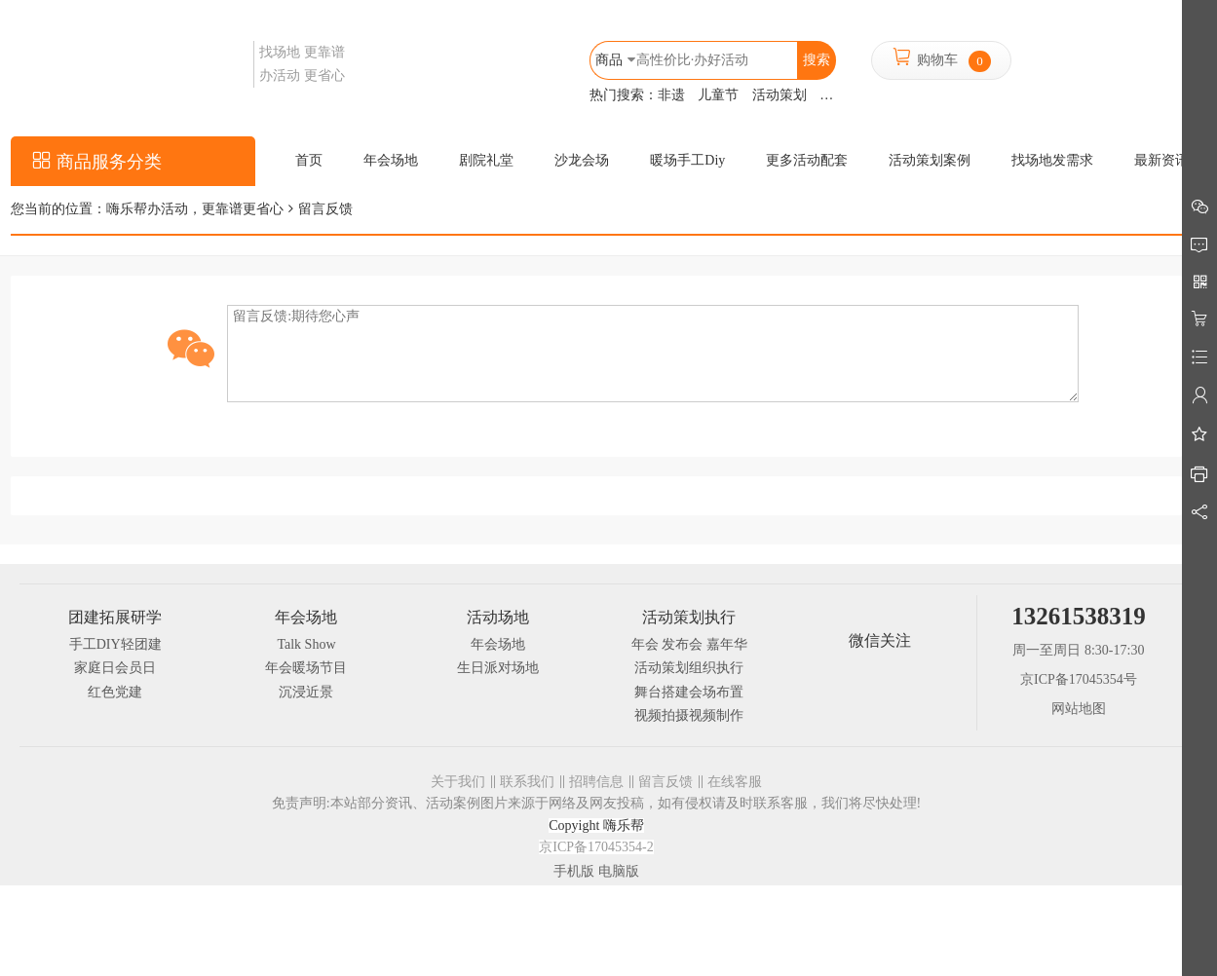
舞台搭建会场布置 (688, 692)
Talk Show (306, 644)
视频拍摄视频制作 (688, 715)
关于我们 (458, 781)
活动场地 (498, 617)
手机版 (573, 871)
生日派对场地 (498, 667)
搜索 (816, 60)
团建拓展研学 (115, 617)
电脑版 (618, 871)
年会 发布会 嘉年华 (689, 644)
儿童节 (718, 95)
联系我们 (527, 781)
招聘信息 (596, 781)
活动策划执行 (689, 617)
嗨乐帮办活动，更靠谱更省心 (195, 209)
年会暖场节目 (306, 667)
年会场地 (306, 617)
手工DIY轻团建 (115, 644)
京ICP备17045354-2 (596, 847)
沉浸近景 (306, 692)
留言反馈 (665, 781)
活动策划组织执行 (688, 667)
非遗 (671, 95)
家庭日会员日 (115, 667)
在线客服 (734, 781)
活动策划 (779, 95)
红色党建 (115, 692)
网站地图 (1078, 708)
